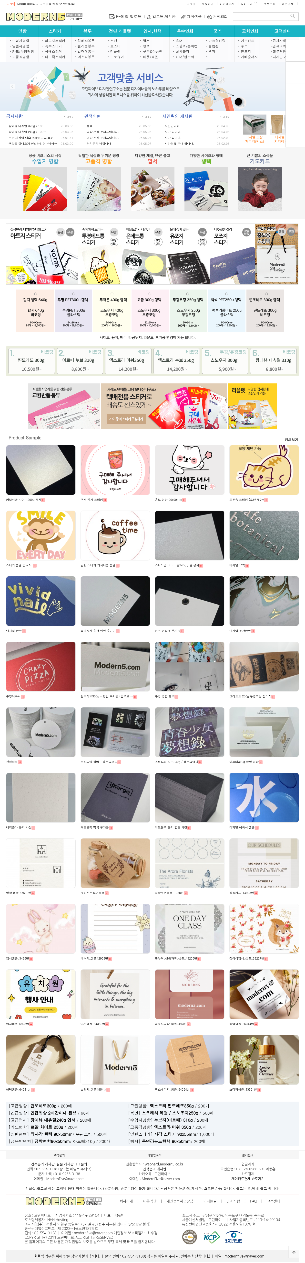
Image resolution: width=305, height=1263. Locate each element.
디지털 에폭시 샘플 (242, 827)
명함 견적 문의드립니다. (103, 132)
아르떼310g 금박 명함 (244, 762)
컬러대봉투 (86, 51)
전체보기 (69, 117)
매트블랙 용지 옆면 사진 (171, 827)
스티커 (55, 31)
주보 (244, 46)
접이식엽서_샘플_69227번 (246, 958)
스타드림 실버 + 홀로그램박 (99, 762)
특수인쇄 (185, 31)
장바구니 (247, 4)
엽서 (146, 40)
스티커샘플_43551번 (243, 1089)
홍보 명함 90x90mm (168, 499)
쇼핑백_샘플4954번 (93, 1089)
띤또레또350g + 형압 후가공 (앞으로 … (107, 696)
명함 (22, 31)
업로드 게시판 (163, 16)
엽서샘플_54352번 (93, 1024)
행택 (146, 46)
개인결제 (288, 4)
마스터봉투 (86, 56)
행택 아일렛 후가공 (167, 630)
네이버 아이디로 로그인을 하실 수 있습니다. (46, 4)
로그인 (191, 4)
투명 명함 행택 (164, 696)
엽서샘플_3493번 (17, 958)
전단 (113, 40)
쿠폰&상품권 (153, 51)
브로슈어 (117, 56)
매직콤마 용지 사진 (18, 827)
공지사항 (279, 40)
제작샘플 (194, 16)
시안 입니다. (173, 132)
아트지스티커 (55, 40)
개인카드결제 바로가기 (247, 1179)
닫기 (282, 53)
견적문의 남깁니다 (99, 143)
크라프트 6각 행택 (93, 893)
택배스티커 (53, 51)
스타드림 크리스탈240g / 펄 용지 (177, 565)
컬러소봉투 (86, 40)
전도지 (246, 51)
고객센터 (282, 31)
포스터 (115, 46)
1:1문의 (81, 1164)
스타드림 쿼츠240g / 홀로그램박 (176, 762)
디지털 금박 (14, 630)
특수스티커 (53, 46)
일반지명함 (20, 46)
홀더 (179, 40)
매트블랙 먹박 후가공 (95, 827)
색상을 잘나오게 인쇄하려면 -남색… (33, 143)
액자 (211, 51)
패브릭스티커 (55, 56)
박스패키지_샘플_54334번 (172, 1089)
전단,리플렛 (120, 31)
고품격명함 (20, 56)
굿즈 (218, 31)
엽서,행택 (152, 31)
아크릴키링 (216, 40)
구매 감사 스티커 (92, 499)
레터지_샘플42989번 (94, 958)
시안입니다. (173, 126)
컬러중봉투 (86, 46)
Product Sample (25, 437)
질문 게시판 (65, 1164)
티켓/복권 (150, 56)
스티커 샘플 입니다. (19, 565)
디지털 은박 (237, 565)
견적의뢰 (220, 16)
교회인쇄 (250, 31)
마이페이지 (227, 4)
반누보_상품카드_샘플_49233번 (176, 958)
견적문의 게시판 (42, 1164)
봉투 (87, 31)
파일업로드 (295, 129)
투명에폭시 (13, 696)
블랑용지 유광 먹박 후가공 (98, 630)
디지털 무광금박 (240, 630)
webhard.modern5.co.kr (164, 1164)
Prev (12, 86)
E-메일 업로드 (128, 16)
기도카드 (247, 40)
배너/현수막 (185, 56)
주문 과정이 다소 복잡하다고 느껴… (32, 137)
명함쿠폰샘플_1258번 (169, 893)
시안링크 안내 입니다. (179, 143)
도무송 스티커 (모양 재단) (246, 499)
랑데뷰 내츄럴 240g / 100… (27, 132)
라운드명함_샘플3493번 (171, 1024)
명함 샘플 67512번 (18, 893)
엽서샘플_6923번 (17, 1024)
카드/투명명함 (23, 51)
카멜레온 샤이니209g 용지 (23, 499)
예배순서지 (249, 56)
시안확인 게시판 (177, 116)
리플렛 (115, 51)
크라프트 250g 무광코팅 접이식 (250, 696)
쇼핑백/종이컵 (187, 46)
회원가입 (208, 4)
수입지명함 (20, 40)
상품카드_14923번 (241, 893)
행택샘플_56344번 (241, 1024)
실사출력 (182, 51)
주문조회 (269, 4)
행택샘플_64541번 (18, 1089)
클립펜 (213, 46)
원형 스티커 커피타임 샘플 (98, 565)
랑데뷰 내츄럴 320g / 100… (27, 126)
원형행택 (12, 762)
